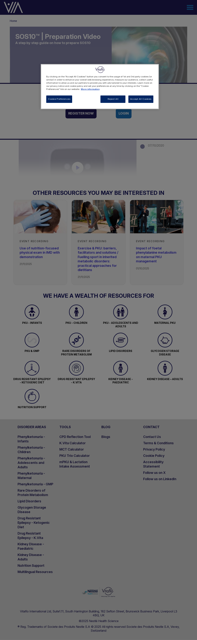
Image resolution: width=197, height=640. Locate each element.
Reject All (113, 99)
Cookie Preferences (59, 99)
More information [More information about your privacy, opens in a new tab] (90, 89)
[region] (100, 86)
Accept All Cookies (140, 99)
